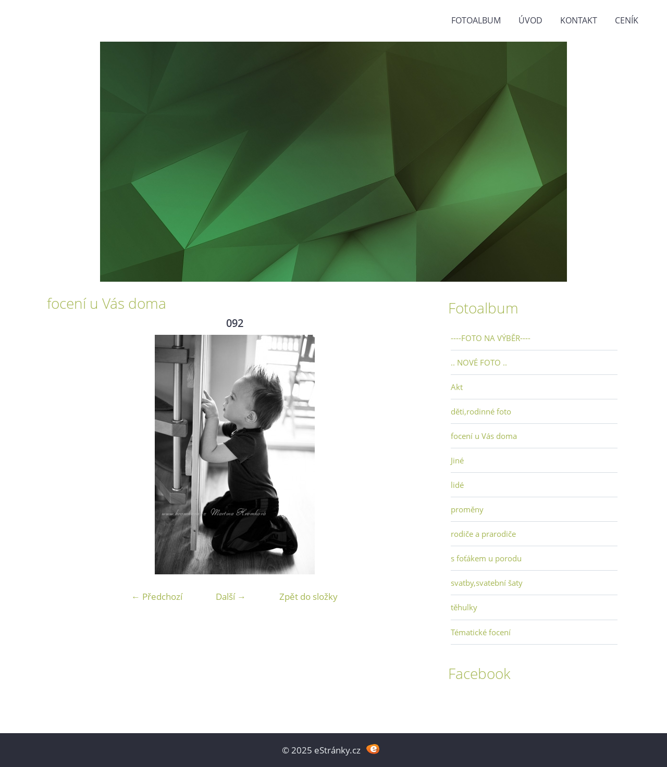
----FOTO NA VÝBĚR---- (490, 338)
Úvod (530, 20)
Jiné (457, 460)
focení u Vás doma (484, 436)
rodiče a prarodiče (483, 534)
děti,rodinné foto (481, 411)
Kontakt (578, 20)
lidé (457, 485)
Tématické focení (481, 632)
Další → (231, 596)
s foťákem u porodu (486, 558)
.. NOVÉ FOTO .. (479, 362)
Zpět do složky (308, 596)
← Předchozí (156, 596)
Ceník (626, 20)
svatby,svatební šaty (487, 582)
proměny (467, 509)
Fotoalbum (476, 20)
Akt (457, 387)
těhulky (464, 607)
